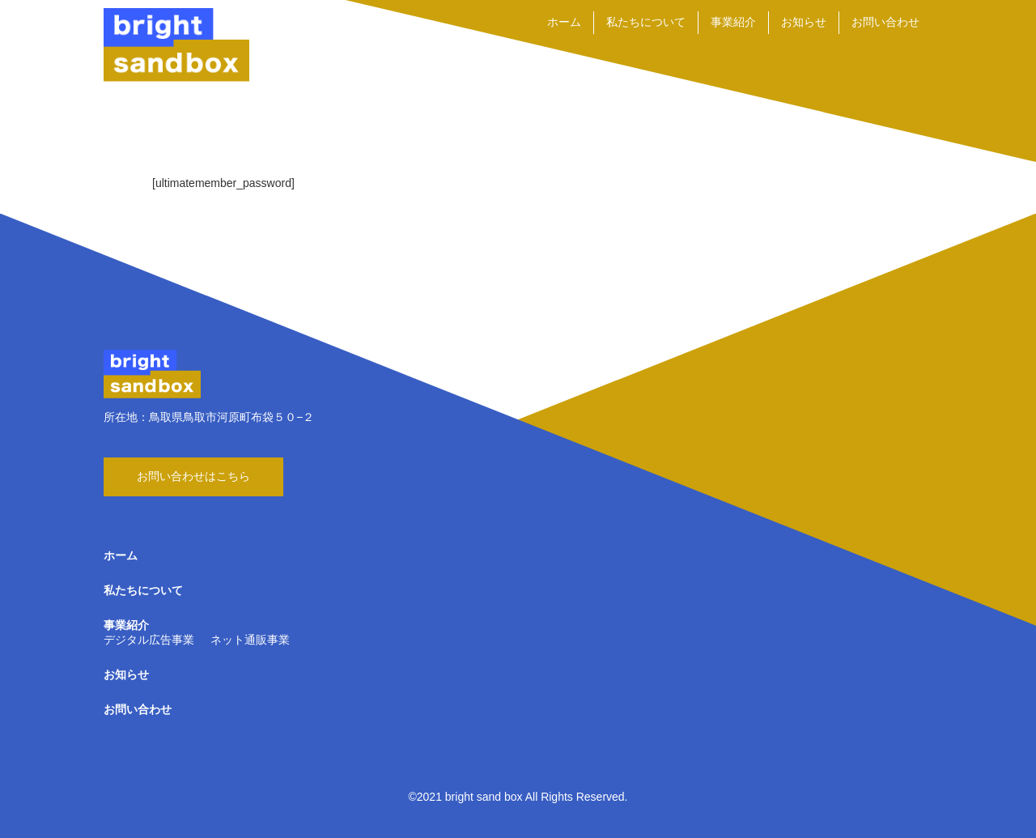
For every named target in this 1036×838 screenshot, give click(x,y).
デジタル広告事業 (149, 639)
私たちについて (646, 21)
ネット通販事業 (250, 639)
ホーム (564, 21)
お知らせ (803, 21)
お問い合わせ (885, 21)
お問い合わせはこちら (193, 476)
